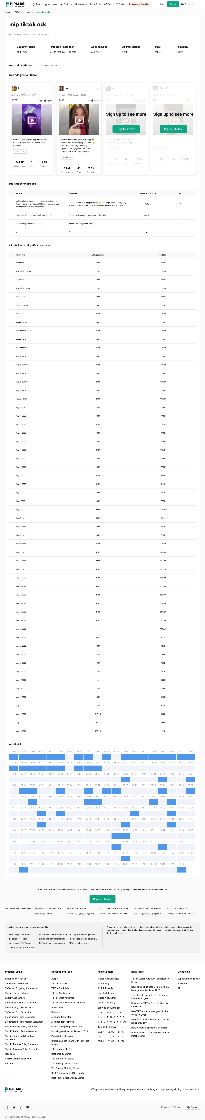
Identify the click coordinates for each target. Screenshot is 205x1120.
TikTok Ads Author (107, 998)
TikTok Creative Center (62, 998)
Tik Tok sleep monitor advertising (83, 939)
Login (162, 4)
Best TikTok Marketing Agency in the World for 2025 (149, 1013)
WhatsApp (183, 983)
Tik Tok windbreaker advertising (53, 934)
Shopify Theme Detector (17, 993)
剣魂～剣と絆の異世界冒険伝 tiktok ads (150, 913)
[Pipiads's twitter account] (14, 1107)
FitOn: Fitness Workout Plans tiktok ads (117, 908)
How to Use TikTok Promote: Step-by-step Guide (150, 1005)
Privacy (165, 1107)
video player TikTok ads (19, 934)
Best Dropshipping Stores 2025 (66, 1026)
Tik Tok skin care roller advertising (54, 939)
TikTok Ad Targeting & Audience (21, 988)
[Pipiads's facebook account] (7, 1107)
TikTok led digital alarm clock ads (23, 947)
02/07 (101, 1032)
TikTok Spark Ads (60, 988)
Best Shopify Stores (61, 1054)
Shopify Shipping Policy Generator (22, 1049)
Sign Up (173, 4)
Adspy (54, 978)
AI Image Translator (61, 1017)
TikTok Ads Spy (59, 983)
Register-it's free (126, 129)
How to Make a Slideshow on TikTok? (150, 1027)
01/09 (101, 1041)
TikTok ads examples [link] (24, 12)
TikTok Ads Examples (108, 978)
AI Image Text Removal (62, 1021)
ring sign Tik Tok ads (18, 939)
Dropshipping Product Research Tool (69, 1031)
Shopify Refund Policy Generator (21, 1031)
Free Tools (10, 1054)
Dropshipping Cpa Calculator (19, 1007)
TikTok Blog (104, 983)
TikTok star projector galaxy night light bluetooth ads (54, 943)
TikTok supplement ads (79, 943)
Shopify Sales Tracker (16, 978)
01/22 (121, 1032)
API (179, 988)
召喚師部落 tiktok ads (43, 913)
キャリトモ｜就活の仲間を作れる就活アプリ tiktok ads (83, 913)
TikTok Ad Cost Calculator (18, 1012)
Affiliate (9, 1063)
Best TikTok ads (106, 993)
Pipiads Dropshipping (62, 1036)
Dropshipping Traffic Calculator (20, 1002)
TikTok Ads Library (60, 993)
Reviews (55, 1012)
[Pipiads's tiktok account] (21, 1107)
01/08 (111, 1041)
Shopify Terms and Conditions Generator (20, 1038)
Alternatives (57, 1007)
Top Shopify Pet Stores (62, 1058)
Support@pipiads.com (189, 978)
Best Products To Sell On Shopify (67, 1073)
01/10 (121, 1036)
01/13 (111, 1036)
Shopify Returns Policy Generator (21, 1044)
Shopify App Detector (15, 998)
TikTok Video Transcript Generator (68, 1002)
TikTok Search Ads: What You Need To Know (150, 980)
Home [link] (8, 12)
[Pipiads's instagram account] (27, 1107)
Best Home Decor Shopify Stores (67, 1078)
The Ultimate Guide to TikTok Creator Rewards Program (149, 997)
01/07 (121, 1041)
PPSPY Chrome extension (18, 1058)
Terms (176, 1107)
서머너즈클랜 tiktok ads (177, 908)
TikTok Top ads (105, 988)
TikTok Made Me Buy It (62, 1049)
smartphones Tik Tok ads (20, 943)
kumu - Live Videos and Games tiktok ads (117, 913)
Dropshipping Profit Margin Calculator (24, 1021)
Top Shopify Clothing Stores (65, 1068)
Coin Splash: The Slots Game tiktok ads (183, 913)
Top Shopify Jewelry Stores (65, 1063)
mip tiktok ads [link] (43, 12)
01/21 (101, 1036)
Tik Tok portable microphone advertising (83, 934)
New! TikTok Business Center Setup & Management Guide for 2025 (150, 989)
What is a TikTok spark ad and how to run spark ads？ (150, 1021)
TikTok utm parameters (16, 983)
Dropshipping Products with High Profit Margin (70, 1043)
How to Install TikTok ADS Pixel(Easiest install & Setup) (151, 1034)
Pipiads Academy (106, 1002)
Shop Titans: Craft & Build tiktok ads (49, 908)
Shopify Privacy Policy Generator (21, 1026)
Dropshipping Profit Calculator (20, 1017)
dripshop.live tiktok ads (77, 908)
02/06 (111, 1032)
